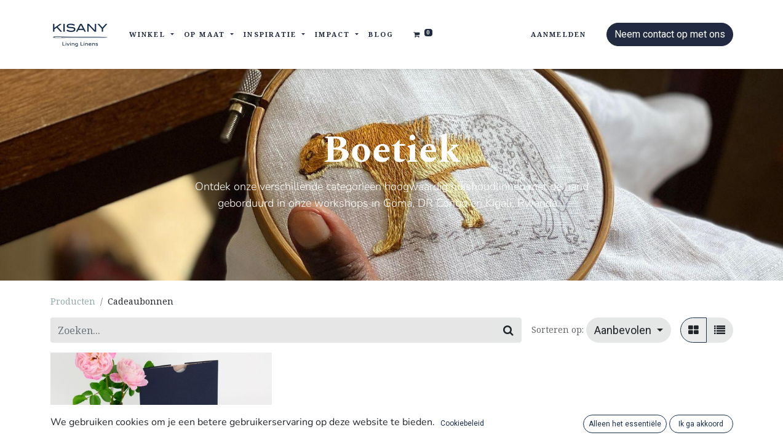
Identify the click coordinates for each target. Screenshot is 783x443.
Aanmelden (559, 34)
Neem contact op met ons (669, 34)
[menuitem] (381, 35)
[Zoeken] (508, 330)
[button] (628, 330)
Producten (72, 301)
